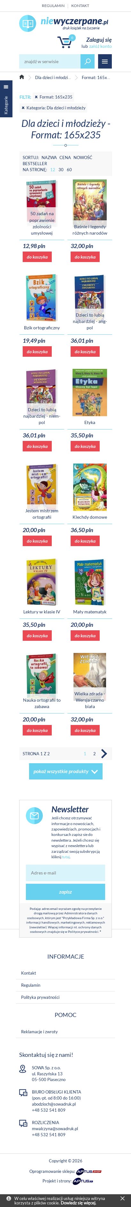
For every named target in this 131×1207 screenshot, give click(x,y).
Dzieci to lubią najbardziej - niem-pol (41, 416)
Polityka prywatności (40, 997)
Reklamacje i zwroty (39, 1031)
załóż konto (100, 46)
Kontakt (80, 5)
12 (52, 169)
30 (61, 169)
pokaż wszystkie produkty (61, 771)
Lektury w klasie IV (41, 611)
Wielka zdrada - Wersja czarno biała (89, 700)
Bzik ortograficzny (42, 327)
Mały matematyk (89, 611)
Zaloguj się (99, 39)
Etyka (89, 422)
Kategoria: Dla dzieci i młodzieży (53, 107)
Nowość (82, 157)
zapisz (65, 892)
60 (69, 169)
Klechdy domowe (90, 517)
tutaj (66, 856)
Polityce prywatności (83, 931)
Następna (104, 753)
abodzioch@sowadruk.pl (54, 1104)
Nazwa (49, 157)
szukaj (88, 61)
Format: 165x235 (53, 96)
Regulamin (53, 5)
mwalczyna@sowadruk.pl (55, 1128)
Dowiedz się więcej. (78, 1202)
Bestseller (35, 163)
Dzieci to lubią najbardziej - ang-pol (90, 321)
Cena (65, 157)
